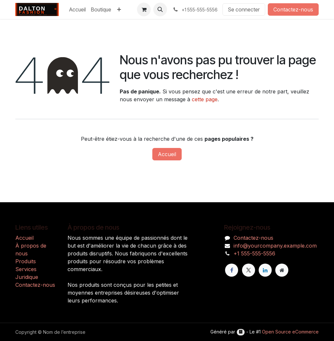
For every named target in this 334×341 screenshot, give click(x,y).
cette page (205, 99)
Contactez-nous (293, 9)
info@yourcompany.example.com (275, 245)
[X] (248, 270)
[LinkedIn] (265, 270)
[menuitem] (77, 9)
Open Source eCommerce (290, 331)
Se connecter (244, 9)
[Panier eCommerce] (144, 9)
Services (26, 269)
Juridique (26, 277)
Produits (25, 261)
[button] (160, 9)
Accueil (167, 154)
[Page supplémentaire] (281, 270)
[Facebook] (231, 270)
